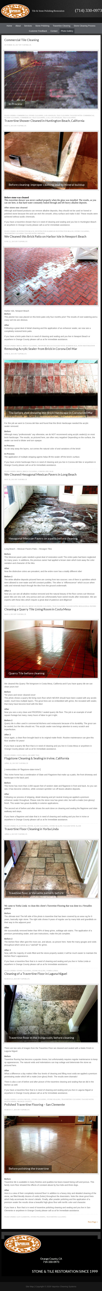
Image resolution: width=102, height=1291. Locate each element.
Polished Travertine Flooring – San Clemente (34, 1104)
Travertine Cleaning (60, 26)
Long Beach (22, 606)
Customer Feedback (37, 31)
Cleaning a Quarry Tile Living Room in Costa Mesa (37, 609)
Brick (19, 346)
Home (9, 26)
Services (27, 26)
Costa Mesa (22, 755)
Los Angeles (50, 115)
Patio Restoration (86, 346)
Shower (41, 233)
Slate (78, 826)
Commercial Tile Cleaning (21, 40)
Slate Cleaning (41, 826)
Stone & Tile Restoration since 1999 (65, 1271)
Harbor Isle (71, 346)
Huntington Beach (25, 231)
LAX (48, 118)
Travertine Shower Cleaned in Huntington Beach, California (44, 120)
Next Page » (93, 1222)
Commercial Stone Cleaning (30, 115)
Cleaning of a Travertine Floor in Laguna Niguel (35, 973)
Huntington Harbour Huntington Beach (54, 231)
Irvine (30, 826)
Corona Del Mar (45, 471)
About (17, 26)
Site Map (30, 1286)
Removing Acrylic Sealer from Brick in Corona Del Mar (40, 348)
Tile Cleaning (63, 115)
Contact (53, 31)
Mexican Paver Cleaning (40, 606)
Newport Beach (45, 346)
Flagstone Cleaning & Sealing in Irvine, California (36, 758)
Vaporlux (26, 45)
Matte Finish (10, 1102)
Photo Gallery (67, 31)
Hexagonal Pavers (87, 606)
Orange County (24, 1102)
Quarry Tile (33, 755)
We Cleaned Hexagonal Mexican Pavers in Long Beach (40, 474)
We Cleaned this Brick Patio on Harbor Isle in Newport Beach (45, 236)
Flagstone (22, 826)
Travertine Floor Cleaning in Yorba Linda (31, 829)
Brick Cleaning (30, 346)
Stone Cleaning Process (83, 26)
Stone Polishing (42, 26)
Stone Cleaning (81, 231)
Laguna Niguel (24, 1099)
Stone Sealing (56, 826)
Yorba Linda (52, 971)
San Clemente (23, 1217)
